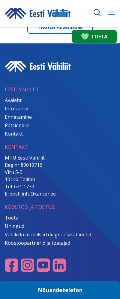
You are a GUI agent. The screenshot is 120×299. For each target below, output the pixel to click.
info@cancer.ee (39, 193)
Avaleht (13, 100)
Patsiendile (17, 125)
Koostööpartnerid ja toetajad (37, 243)
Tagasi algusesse (60, 27)
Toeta (11, 217)
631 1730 (24, 186)
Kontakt (14, 133)
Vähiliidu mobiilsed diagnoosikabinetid (48, 234)
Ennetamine (18, 117)
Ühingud (14, 226)
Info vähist (17, 108)
